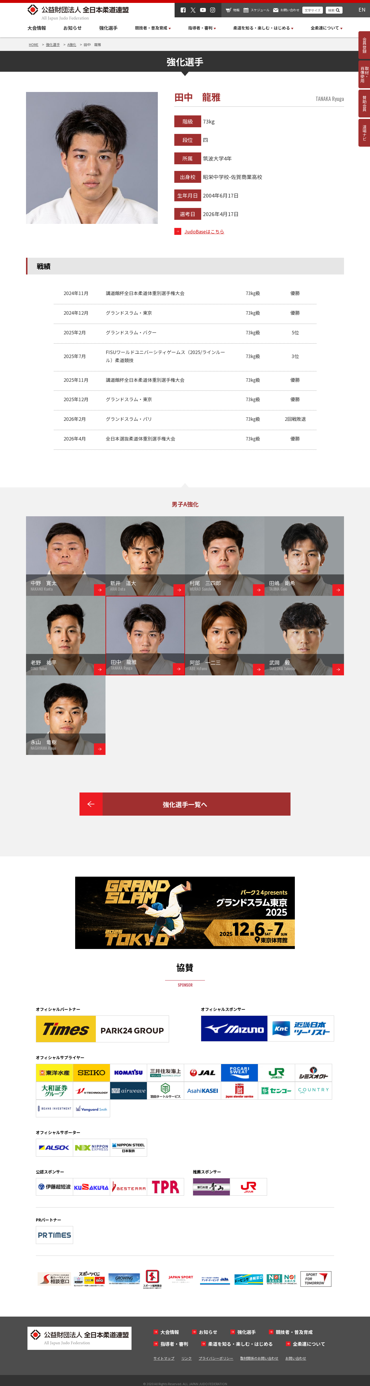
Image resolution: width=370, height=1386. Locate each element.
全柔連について (309, 1343)
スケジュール (260, 10)
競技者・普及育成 (294, 1332)
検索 (331, 10)
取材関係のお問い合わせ (259, 1358)
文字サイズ (313, 10)
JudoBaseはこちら (204, 231)
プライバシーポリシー (216, 1358)
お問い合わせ (289, 10)
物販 (236, 10)
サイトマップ (163, 1358)
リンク (186, 1358)
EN (361, 9)
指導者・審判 (174, 1343)
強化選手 (108, 27)
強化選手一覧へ (185, 804)
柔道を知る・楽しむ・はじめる (240, 1343)
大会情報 (36, 27)
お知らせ (72, 27)
